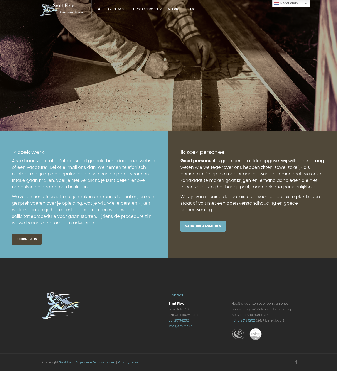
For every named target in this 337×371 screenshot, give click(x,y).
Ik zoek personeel (145, 9)
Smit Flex (66, 362)
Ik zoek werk (115, 9)
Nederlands (286, 3)
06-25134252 (178, 320)
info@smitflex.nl (180, 326)
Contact (190, 9)
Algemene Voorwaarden (95, 362)
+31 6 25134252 (243, 320)
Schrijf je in (27, 239)
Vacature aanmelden (203, 226)
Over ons (173, 9)
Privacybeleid (128, 362)
